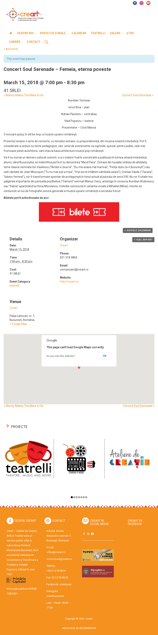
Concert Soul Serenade (137, 95)
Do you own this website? (61, 356)
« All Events (11, 49)
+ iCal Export (143, 239)
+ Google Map (18, 324)
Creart (64, 245)
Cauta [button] (46, 42)
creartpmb (66, 584)
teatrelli (14, 285)
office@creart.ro (55, 552)
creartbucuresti (55, 595)
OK (105, 355)
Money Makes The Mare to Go (23, 95)
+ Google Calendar (138, 230)
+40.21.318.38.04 (56, 570)
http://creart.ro (69, 281)
